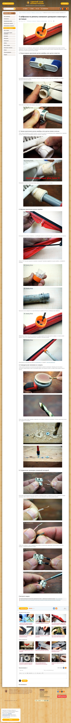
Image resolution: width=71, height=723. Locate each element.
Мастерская (6, 38)
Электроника (6, 18)
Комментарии (44, 8)
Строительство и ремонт (8, 23)
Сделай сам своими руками (35, 2)
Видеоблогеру (42, 694)
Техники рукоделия (7, 52)
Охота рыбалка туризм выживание (8, 33)
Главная (25, 8)
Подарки (5, 54)
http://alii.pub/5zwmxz (51, 362)
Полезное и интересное (8, 28)
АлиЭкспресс (38, 362)
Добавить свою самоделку (44, 691)
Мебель (5, 43)
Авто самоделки (7, 16)
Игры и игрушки (7, 45)
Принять (10, 719)
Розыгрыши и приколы (8, 47)
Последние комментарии (44, 692)
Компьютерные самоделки (9, 25)
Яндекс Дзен (42, 689)
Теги (37, 8)
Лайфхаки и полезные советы (42, 21)
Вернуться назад (23, 608)
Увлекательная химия (8, 21)
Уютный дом (6, 40)
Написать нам (42, 695)
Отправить (25, 680)
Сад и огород (6, 30)
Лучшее (31, 8)
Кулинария (6, 36)
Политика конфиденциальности (45, 696)
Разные (5, 50)
